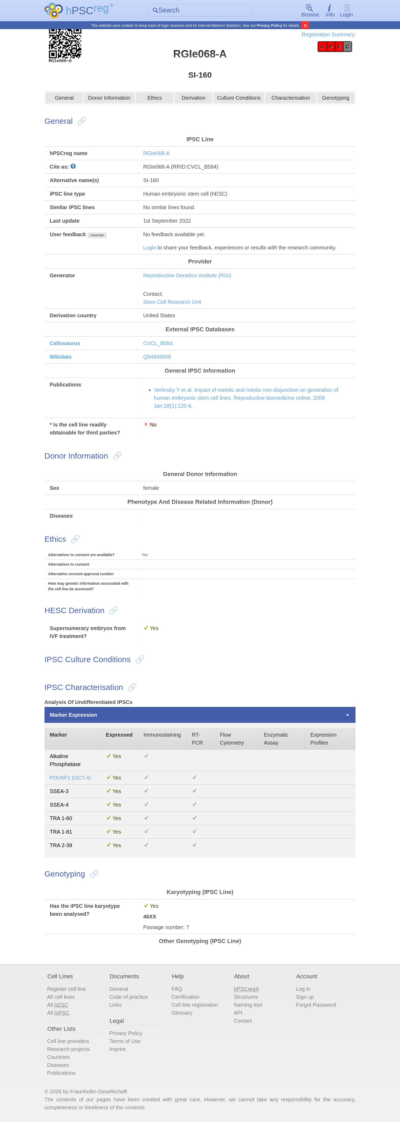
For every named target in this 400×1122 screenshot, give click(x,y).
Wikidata (61, 357)
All (57, 1005)
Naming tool (248, 1005)
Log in (303, 989)
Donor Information (109, 98)
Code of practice (128, 997)
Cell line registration (195, 1005)
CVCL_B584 (158, 343)
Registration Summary (328, 34)
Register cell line (66, 989)
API (238, 1013)
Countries (58, 1057)
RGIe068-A (156, 153)
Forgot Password (316, 1005)
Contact (243, 1021)
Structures (246, 997)
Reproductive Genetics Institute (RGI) (187, 275)
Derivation (193, 98)
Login (346, 10)
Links (115, 1005)
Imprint (117, 1049)
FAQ (177, 989)
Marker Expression (73, 715)
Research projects (68, 1049)
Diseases (58, 1065)
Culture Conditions (239, 98)
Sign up (305, 997)
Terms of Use (125, 1041)
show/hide (97, 235)
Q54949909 (157, 357)
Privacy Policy (269, 25)
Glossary (182, 1013)
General (64, 98)
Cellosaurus (65, 343)
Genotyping (335, 98)
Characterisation (291, 98)
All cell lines (61, 997)
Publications (61, 1073)
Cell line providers (68, 1041)
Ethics (154, 98)
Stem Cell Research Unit (172, 302)
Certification (186, 997)
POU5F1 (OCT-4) (70, 778)
